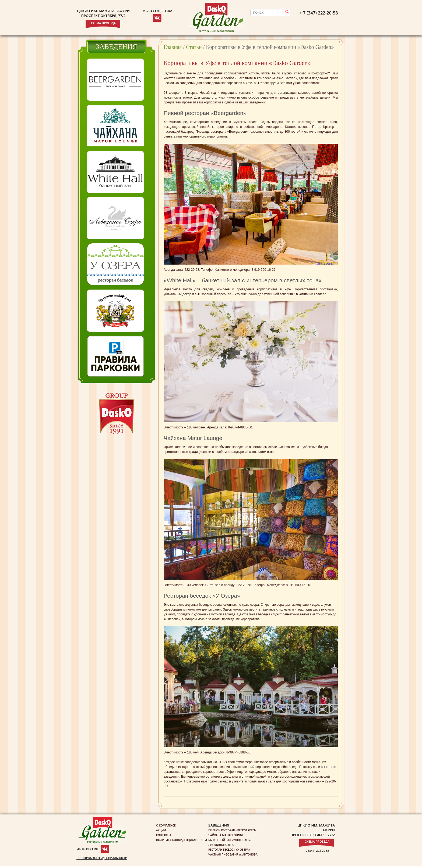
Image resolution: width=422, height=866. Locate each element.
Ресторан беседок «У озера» (229, 849)
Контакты (163, 835)
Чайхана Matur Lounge (225, 835)
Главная (173, 47)
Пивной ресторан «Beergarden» (232, 830)
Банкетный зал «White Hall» (229, 840)
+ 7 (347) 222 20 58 (316, 851)
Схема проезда (103, 23)
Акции (161, 830)
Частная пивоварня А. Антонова (233, 854)
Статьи (194, 47)
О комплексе (166, 825)
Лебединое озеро (221, 845)
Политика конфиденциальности (101, 858)
